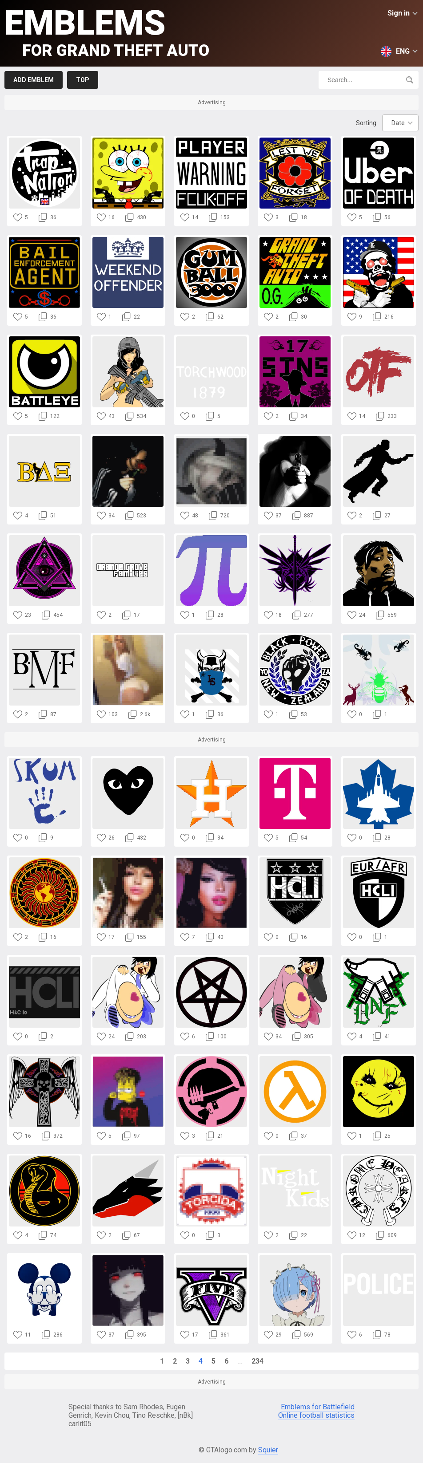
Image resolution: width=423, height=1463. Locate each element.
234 (257, 1361)
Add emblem (33, 79)
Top (82, 79)
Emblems (106, 31)
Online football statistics (316, 1415)
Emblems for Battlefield (318, 1407)
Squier (268, 1450)
